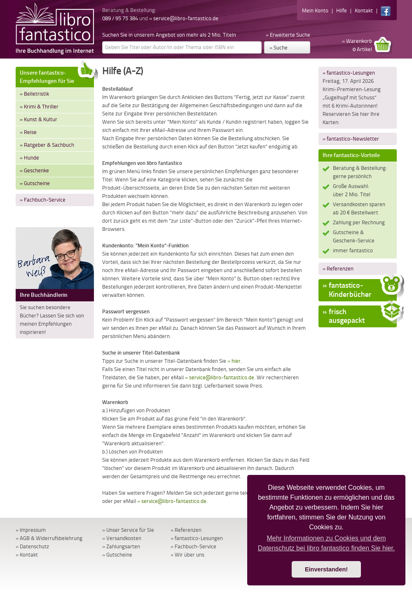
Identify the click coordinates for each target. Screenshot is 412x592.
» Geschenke (34, 170)
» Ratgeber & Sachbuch (47, 145)
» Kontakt (27, 555)
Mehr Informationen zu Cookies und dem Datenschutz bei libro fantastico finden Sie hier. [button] (326, 543)
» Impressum (31, 530)
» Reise (28, 132)
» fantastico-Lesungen (349, 73)
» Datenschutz (32, 546)
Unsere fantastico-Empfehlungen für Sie (57, 76)
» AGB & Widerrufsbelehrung (49, 538)
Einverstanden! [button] (326, 569)
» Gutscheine (35, 183)
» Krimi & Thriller (39, 106)
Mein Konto (315, 10)
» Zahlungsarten (121, 546)
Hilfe (341, 10)
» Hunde (29, 158)
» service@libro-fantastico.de (183, 18)
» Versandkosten (121, 538)
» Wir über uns (187, 555)
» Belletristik (34, 94)
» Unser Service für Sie (128, 530)
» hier (234, 361)
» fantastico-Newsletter (351, 139)
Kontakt (364, 10)
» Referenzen (338, 268)
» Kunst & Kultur (38, 119)
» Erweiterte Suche (288, 35)
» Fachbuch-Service (43, 200)
